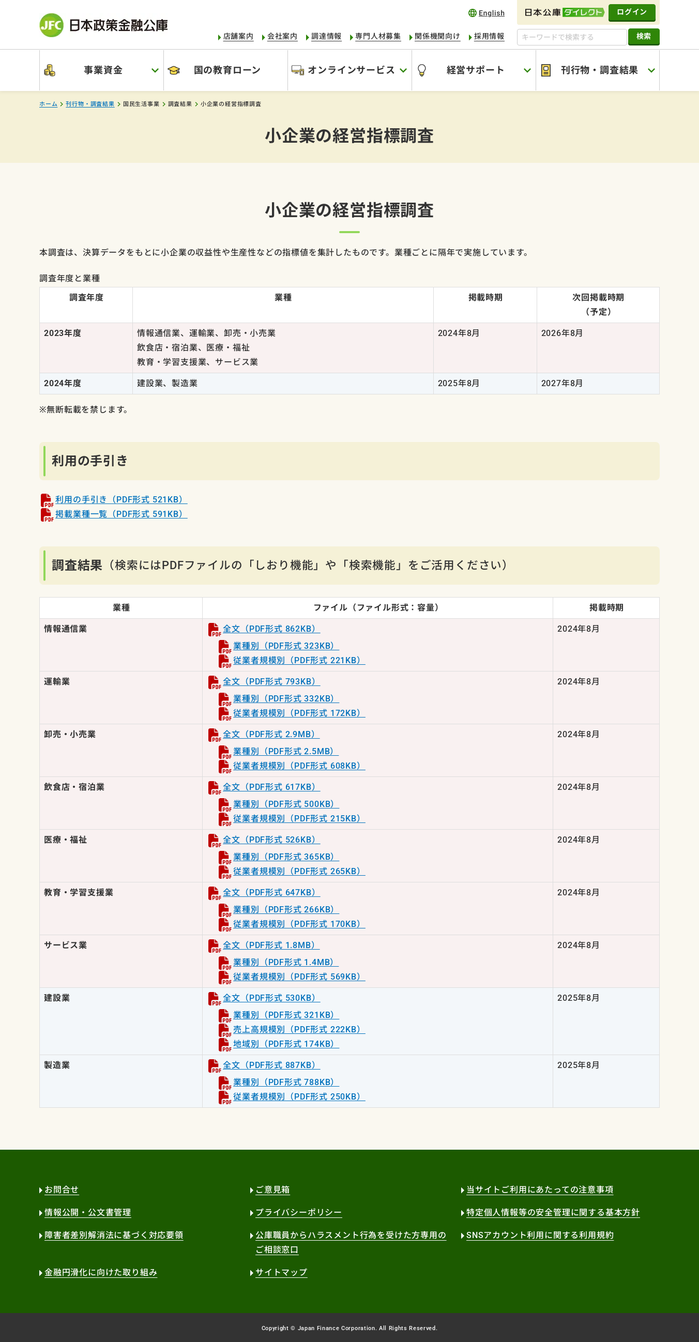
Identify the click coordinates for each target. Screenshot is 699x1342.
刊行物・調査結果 (600, 70)
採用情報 (489, 36)
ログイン (632, 12)
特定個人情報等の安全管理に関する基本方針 (553, 1212)
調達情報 (326, 36)
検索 (643, 36)
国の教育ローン (228, 70)
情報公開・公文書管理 (87, 1212)
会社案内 (282, 36)
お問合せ (61, 1190)
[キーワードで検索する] (572, 37)
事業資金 (103, 70)
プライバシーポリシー (298, 1212)
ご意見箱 (272, 1190)
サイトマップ (281, 1272)
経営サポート (476, 70)
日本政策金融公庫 (103, 25)
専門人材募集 (378, 36)
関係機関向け (438, 36)
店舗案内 (238, 36)
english (486, 13)
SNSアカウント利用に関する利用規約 (540, 1235)
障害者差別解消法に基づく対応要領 (114, 1235)
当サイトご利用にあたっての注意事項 (540, 1190)
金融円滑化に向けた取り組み (100, 1272)
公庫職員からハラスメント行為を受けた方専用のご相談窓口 (351, 1242)
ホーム (48, 104)
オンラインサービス (351, 70)
